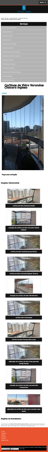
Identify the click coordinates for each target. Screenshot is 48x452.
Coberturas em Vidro (7, 36)
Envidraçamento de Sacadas (9, 44)
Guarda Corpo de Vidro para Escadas (11, 72)
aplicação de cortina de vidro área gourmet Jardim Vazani (24, 362)
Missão (3, 435)
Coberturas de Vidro (7, 32)
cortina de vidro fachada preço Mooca (24, 251)
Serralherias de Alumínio (8, 80)
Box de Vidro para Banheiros (9, 28)
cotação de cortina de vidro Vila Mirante (24, 295)
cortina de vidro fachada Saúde (24, 206)
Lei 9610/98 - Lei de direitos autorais (27, 425)
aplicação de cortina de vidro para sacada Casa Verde (23, 410)
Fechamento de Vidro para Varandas (11, 56)
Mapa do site (4, 440)
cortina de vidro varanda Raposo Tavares (24, 273)
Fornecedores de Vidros (8, 68)
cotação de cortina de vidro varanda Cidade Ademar (23, 229)
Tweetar (4, 93)
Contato (3, 438)
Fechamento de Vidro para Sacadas (11, 52)
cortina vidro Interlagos (24, 317)
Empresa (3, 433)
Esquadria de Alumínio (8, 48)
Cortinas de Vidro (6, 40)
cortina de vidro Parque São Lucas (24, 339)
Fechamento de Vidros (8, 60)
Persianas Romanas (7, 76)
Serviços (24, 24)
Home (3, 431)
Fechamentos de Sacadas (9, 64)
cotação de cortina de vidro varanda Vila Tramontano (24, 386)
